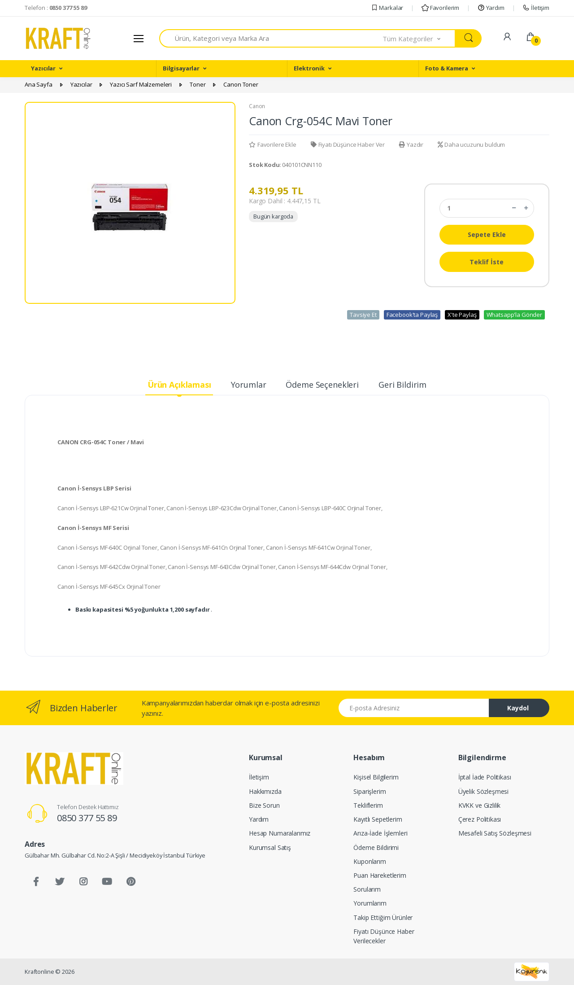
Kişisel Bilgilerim (375, 777)
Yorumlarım (370, 903)
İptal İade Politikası (484, 777)
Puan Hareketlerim (379, 875)
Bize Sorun (264, 805)
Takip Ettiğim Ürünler (383, 917)
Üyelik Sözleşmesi (483, 791)
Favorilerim (440, 8)
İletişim (535, 8)
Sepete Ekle (487, 234)
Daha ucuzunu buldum (471, 144)
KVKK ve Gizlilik (479, 805)
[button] (419, 38)
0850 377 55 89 (87, 818)
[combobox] (271, 38)
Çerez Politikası (479, 819)
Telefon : (56, 8)
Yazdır (411, 144)
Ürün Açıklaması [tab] (179, 384)
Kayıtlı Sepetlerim (377, 819)
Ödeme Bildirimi (376, 847)
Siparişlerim (369, 791)
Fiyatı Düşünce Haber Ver (348, 144)
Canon (257, 106)
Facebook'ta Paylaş (412, 315)
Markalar (387, 8)
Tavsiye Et (363, 315)
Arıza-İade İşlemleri (380, 833)
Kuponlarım (369, 861)
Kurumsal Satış (270, 847)
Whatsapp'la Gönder (514, 315)
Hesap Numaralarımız (279, 833)
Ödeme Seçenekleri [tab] (322, 384)
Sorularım (367, 889)
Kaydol (518, 708)
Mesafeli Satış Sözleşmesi (494, 833)
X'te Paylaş (462, 315)
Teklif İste (487, 262)
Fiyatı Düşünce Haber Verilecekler (383, 936)
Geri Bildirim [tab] (402, 384)
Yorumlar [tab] (248, 384)
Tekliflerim (368, 805)
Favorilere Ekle (272, 144)
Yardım (491, 8)
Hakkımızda (265, 791)
